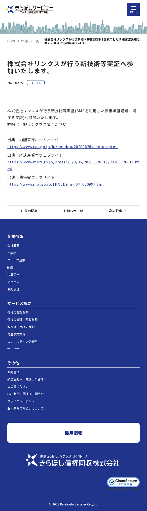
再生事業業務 (16, 334)
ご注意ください (17, 386)
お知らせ (13, 289)
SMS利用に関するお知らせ (25, 393)
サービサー (14, 349)
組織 (10, 267)
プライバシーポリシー (22, 401)
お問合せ (13, 372)
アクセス (13, 282)
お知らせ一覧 (73, 210)
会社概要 (13, 245)
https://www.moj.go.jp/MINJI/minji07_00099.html (55, 184)
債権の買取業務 (17, 312)
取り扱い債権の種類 (20, 327)
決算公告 (13, 274)
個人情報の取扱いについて (25, 408)
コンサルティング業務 (22, 341)
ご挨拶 (11, 253)
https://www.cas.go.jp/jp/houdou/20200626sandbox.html (62, 146)
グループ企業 (16, 260)
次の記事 (117, 210)
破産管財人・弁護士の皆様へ (27, 379)
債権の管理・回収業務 (22, 319)
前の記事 (29, 210)
